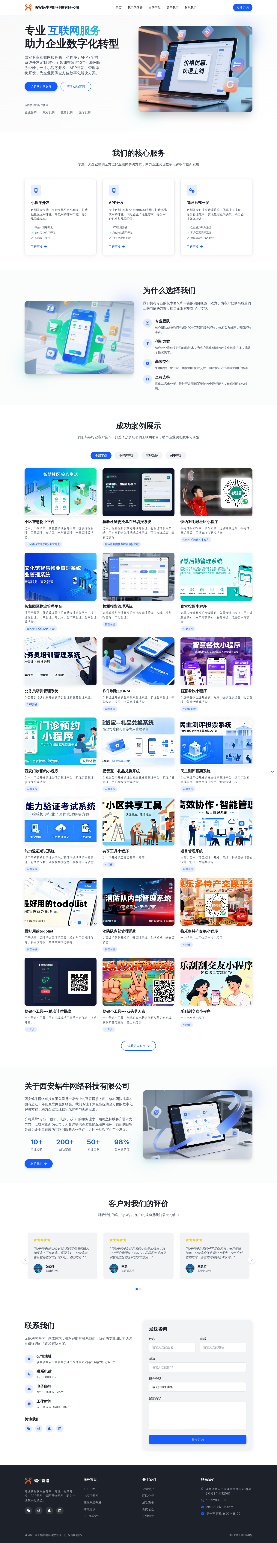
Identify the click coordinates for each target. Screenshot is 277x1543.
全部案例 (101, 455)
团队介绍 (148, 1496)
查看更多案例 (138, 1046)
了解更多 (39, 246)
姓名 (152, 1339)
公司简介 (148, 1489)
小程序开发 (126, 455)
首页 (119, 7)
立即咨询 (243, 7)
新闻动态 (148, 1509)
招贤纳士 (148, 1516)
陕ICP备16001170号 (240, 1535)
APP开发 (176, 455)
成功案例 (148, 1502)
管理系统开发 (92, 1502)
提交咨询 (198, 1439)
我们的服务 (135, 7)
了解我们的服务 (41, 86)
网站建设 (89, 1509)
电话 (203, 1339)
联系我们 (191, 7)
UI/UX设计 (90, 1516)
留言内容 (155, 1398)
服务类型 (155, 1378)
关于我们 (173, 7)
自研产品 (155, 7)
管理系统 (152, 455)
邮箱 (152, 1359)
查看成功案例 (76, 86)
